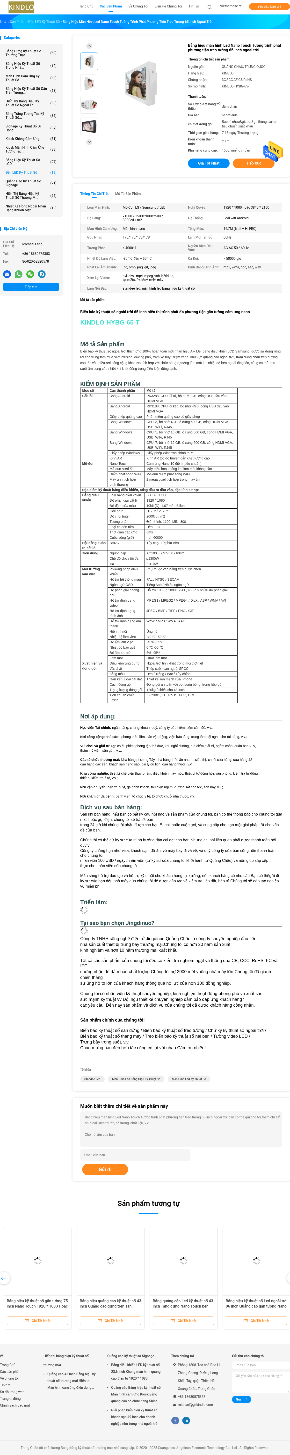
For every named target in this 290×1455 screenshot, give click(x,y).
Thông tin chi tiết (94, 194)
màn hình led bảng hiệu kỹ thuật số (136, 1079)
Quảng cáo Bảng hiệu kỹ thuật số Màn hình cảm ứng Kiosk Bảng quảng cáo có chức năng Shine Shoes (136, 1395)
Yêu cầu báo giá (270, 6)
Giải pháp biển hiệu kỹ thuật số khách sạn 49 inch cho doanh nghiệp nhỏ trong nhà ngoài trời (135, 1417)
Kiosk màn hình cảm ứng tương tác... (31, 149)
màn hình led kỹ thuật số (189, 1079)
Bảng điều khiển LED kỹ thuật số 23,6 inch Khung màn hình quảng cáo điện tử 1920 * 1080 (136, 1371)
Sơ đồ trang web (12, 1392)
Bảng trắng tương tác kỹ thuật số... (31, 116)
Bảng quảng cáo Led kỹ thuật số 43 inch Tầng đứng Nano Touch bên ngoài (183, 1306)
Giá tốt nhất (208, 163)
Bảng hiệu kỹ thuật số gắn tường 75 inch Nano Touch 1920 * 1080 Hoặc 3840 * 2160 (37, 1306)
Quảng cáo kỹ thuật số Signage (31, 183)
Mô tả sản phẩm (128, 194)
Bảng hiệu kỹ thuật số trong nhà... (31, 65)
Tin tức (5, 1385)
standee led (92, 1079)
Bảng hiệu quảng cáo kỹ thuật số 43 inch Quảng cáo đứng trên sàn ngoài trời (110, 1306)
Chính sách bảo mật (15, 1405)
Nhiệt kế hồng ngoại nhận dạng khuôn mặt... (31, 208)
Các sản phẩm (11, 1372)
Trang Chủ (7, 1365)
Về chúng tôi (9, 1378)
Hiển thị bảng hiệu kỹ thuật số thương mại (66, 1360)
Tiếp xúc (31, 287)
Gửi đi (105, 1169)
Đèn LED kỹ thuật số (31, 172)
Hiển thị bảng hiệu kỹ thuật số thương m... (31, 195)
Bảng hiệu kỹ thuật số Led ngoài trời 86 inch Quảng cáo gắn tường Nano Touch (257, 1306)
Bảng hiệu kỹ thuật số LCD (31, 162)
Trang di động (10, 1399)
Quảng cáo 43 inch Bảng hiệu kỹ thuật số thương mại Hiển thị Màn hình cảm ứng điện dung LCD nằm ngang (71, 1381)
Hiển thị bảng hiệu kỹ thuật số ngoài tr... (31, 103)
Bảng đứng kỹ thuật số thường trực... (31, 53)
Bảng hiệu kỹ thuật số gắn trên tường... (31, 90)
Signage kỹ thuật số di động (31, 128)
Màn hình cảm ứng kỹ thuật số (31, 78)
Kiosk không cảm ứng (31, 138)
